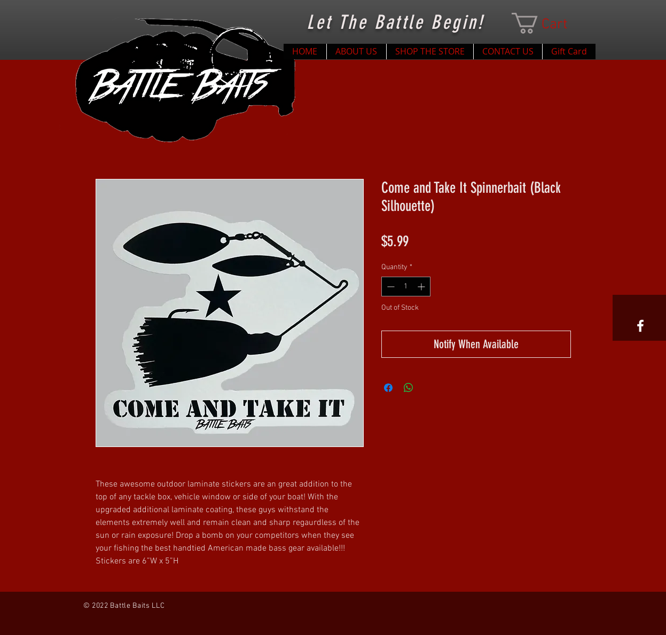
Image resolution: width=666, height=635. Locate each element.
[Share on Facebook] (388, 387)
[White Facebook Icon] (640, 326)
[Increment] (422, 286)
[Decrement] (389, 286)
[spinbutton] (406, 286)
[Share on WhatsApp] (408, 387)
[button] (550, 23)
